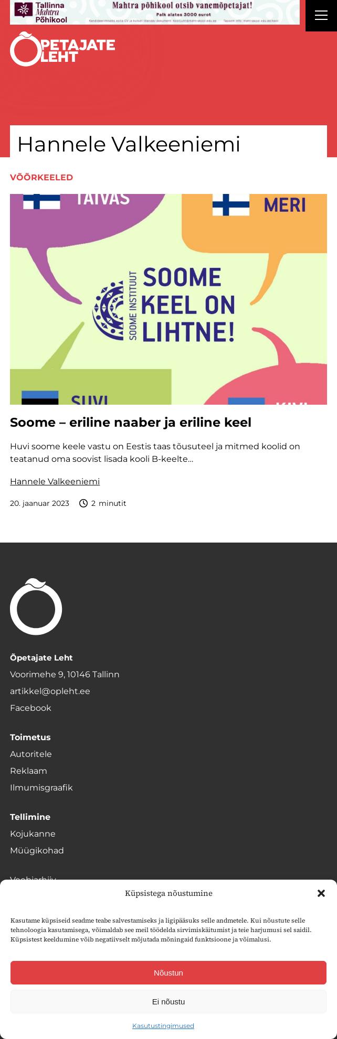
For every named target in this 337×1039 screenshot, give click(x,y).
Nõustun (168, 972)
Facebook (30, 708)
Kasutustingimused (163, 1026)
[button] (321, 893)
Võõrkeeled (41, 177)
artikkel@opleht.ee (50, 691)
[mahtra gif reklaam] (155, 12)
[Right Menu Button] (321, 16)
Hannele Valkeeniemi (55, 481)
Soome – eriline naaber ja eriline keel (132, 422)
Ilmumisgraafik (41, 788)
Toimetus (30, 737)
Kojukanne (33, 834)
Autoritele (31, 754)
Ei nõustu (168, 1001)
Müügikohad (37, 851)
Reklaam (28, 771)
